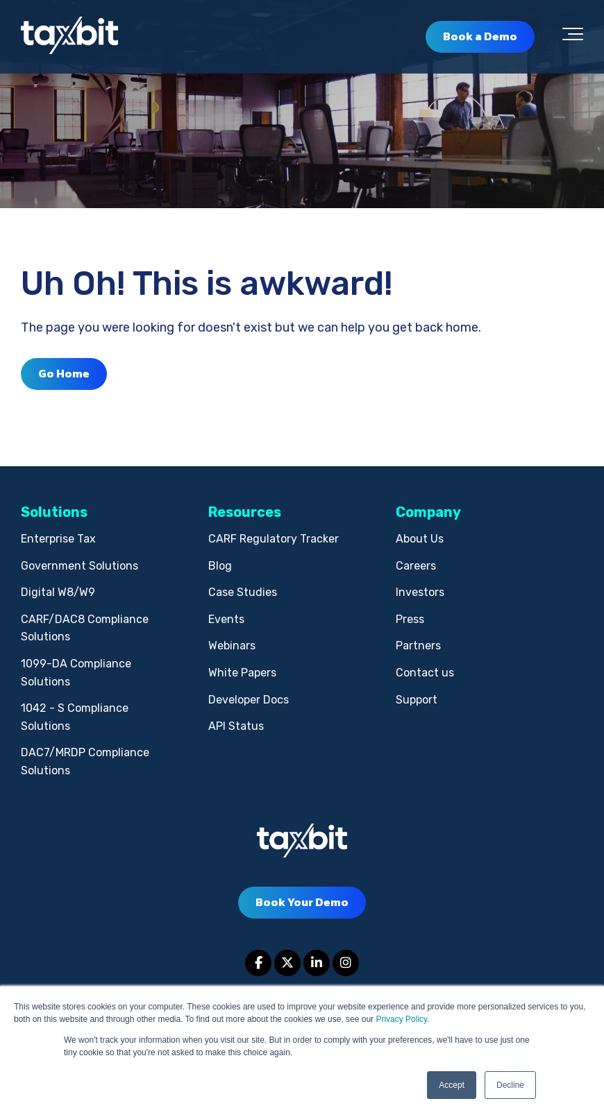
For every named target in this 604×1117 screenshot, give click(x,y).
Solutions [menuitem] (54, 512)
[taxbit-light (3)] (69, 36)
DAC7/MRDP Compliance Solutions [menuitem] (85, 761)
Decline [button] (510, 1085)
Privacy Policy (401, 1019)
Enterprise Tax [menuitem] (58, 538)
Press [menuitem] (410, 619)
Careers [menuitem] (416, 565)
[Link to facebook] (258, 963)
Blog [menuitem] (220, 565)
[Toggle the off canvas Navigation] (572, 37)
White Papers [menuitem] (242, 672)
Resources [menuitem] (244, 512)
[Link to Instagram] (346, 963)
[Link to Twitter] (287, 963)
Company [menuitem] (428, 512)
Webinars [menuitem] (231, 645)
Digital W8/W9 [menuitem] (58, 592)
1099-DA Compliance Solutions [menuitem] (76, 672)
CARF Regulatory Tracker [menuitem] (273, 538)
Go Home (64, 373)
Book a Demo (480, 36)
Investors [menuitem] (420, 592)
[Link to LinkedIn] (316, 963)
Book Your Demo (302, 902)
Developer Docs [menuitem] (248, 699)
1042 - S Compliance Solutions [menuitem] (74, 717)
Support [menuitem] (416, 699)
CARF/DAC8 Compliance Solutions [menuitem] (85, 628)
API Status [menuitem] (236, 726)
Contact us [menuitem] (425, 672)
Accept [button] (451, 1085)
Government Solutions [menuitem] (79, 565)
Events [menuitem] (226, 619)
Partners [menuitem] (418, 645)
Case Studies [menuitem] (242, 592)
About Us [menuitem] (420, 538)
